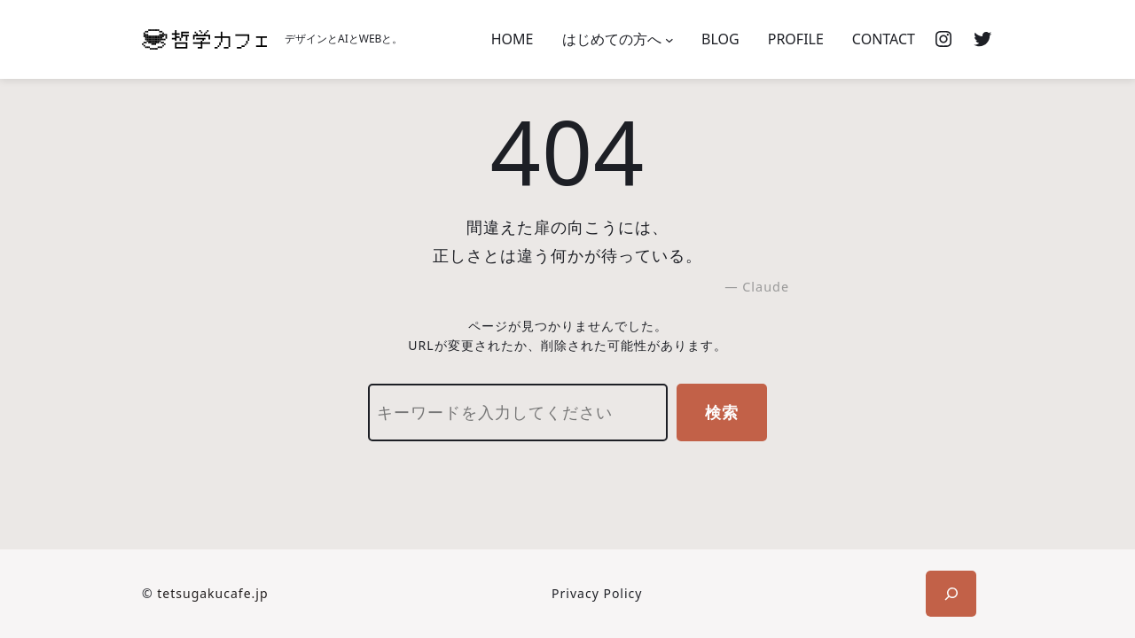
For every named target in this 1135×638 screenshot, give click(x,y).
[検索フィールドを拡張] (951, 594)
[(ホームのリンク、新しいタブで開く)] (204, 39)
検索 (722, 412)
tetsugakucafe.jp (212, 593)
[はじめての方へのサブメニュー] (669, 39)
